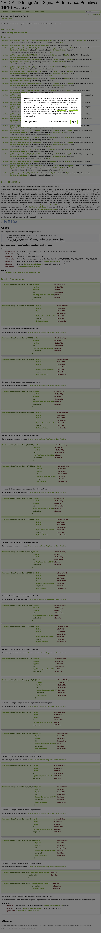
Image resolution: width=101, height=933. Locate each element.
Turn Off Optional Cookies (58, 122)
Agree (74, 122)
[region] (51, 110)
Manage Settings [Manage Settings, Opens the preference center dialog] (31, 122)
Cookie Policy (73, 109)
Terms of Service (56, 111)
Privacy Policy (61, 109)
